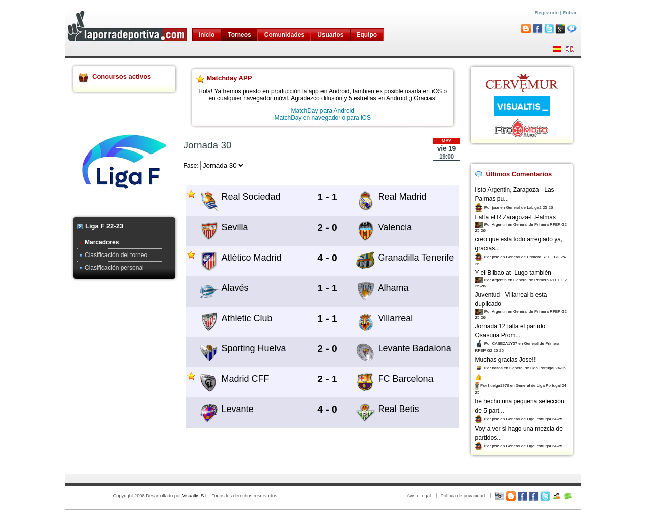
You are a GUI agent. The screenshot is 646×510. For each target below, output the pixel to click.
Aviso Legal (419, 495)
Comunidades (284, 34)
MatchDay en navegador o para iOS (323, 117)
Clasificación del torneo (116, 255)
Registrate (547, 12)
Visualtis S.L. (195, 495)
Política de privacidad (462, 495)
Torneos (239, 34)
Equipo (367, 34)
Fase (190, 165)
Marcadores (102, 242)
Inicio (206, 34)
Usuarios (330, 34)
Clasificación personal (114, 267)
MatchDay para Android (322, 110)
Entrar (570, 12)
